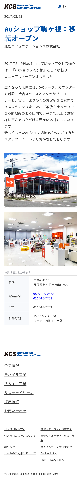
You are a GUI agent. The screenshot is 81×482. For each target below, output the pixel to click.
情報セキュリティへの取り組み (57, 438)
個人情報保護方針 (14, 429)
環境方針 (9, 447)
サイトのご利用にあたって (20, 453)
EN (65, 6)
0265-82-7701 (42, 298)
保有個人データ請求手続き (56, 447)
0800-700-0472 (43, 293)
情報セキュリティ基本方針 (56, 429)
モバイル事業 (15, 374)
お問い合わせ (15, 410)
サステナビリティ (19, 392)
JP (60, 6)
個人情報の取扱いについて (20, 435)
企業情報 (11, 365)
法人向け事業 (15, 383)
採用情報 (11, 401)
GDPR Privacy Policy (52, 460)
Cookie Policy (48, 453)
